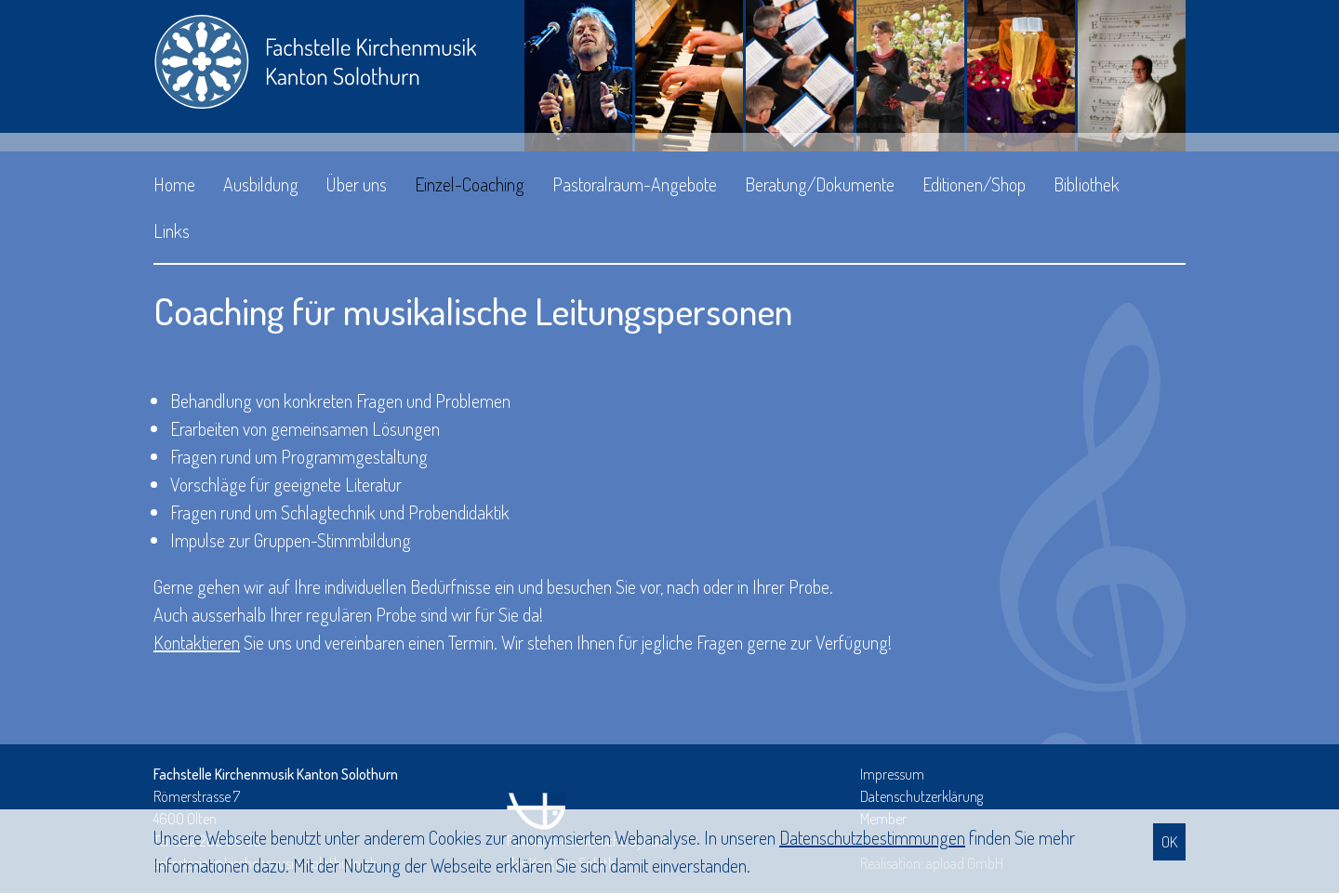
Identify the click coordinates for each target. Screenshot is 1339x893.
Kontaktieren (196, 642)
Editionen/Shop (974, 184)
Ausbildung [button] (260, 184)
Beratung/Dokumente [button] (820, 184)
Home (174, 184)
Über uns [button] (356, 184)
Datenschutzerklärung (921, 796)
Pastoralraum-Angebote (634, 184)
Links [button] (171, 230)
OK (1169, 841)
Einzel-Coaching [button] (469, 184)
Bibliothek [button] (1087, 184)
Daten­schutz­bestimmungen (872, 837)
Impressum (892, 774)
